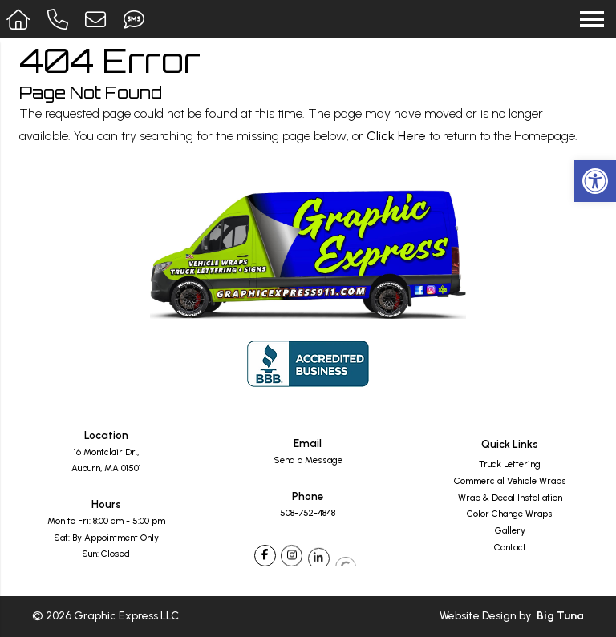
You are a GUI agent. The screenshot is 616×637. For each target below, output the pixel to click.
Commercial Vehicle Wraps (510, 481)
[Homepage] (20, 19)
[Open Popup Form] (98, 19)
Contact (510, 548)
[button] (595, 181)
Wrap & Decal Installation (510, 498)
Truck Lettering (510, 465)
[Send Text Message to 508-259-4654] (136, 19)
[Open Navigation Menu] (592, 19)
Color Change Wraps (510, 514)
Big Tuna (560, 616)
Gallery (510, 531)
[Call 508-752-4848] (60, 19)
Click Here (396, 135)
